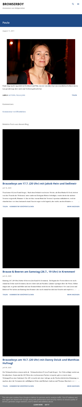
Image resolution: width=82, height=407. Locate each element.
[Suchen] (73, 4)
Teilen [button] (74, 95)
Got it (47, 405)
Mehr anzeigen (73, 206)
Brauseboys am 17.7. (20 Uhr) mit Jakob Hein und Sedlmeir (40, 183)
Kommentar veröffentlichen (14, 112)
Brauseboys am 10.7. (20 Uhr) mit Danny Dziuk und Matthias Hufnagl (41, 361)
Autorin (12, 95)
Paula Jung (20, 95)
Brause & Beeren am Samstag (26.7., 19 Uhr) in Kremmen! (39, 271)
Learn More (38, 405)
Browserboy (13, 4)
